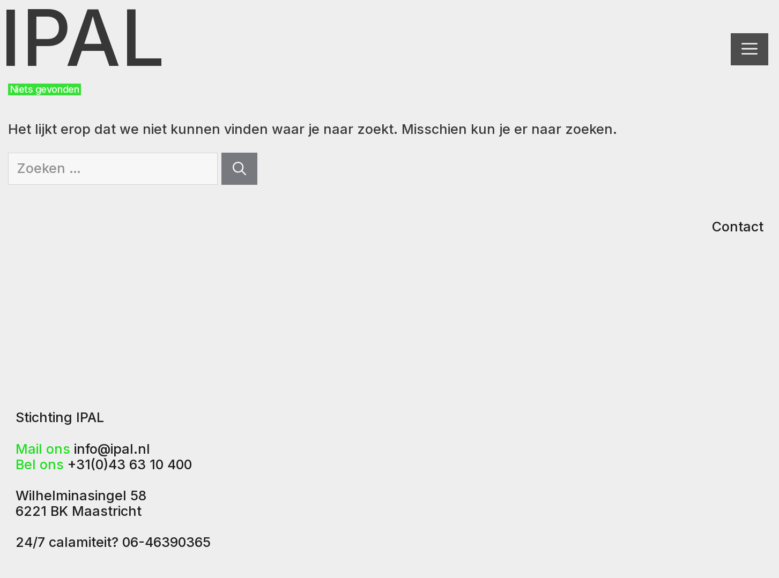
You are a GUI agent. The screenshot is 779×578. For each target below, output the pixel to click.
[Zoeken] (239, 169)
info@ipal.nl (112, 449)
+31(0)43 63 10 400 (130, 464)
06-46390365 (166, 542)
